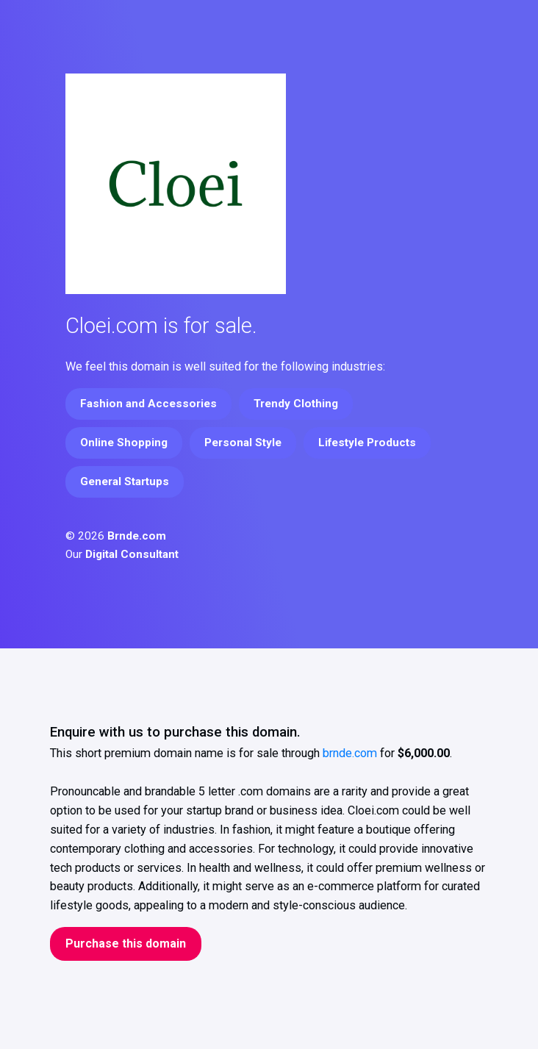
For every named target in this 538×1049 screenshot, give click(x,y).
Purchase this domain (125, 943)
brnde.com (350, 753)
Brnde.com (136, 536)
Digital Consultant (132, 554)
